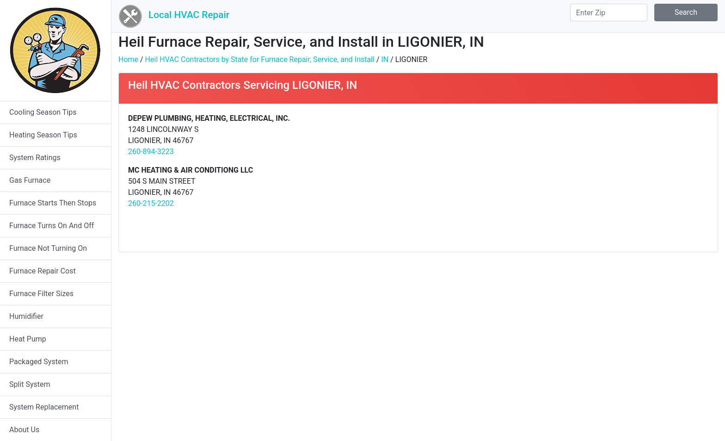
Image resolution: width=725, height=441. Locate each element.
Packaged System (38, 361)
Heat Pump (27, 339)
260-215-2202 (151, 203)
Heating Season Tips (43, 134)
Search (686, 12)
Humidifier (26, 316)
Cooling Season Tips (42, 112)
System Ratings (35, 157)
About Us (24, 429)
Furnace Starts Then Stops (52, 203)
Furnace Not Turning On (48, 248)
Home (128, 59)
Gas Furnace (29, 180)
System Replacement (44, 407)
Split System (29, 384)
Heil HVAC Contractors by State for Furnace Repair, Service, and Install (260, 59)
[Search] (608, 12)
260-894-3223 (151, 151)
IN (384, 59)
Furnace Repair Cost (42, 271)
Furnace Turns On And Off (51, 225)
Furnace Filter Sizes (41, 293)
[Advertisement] (566, 177)
